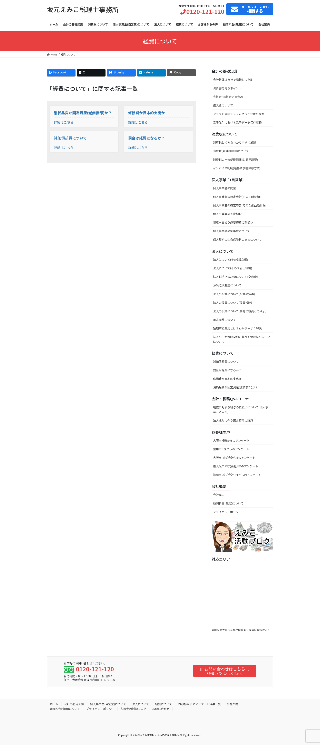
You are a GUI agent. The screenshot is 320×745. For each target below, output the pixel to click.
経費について (163, 704)
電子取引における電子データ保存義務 (237, 122)
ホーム (54, 704)
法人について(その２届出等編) (232, 268)
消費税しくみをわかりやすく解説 (234, 142)
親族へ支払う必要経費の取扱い (233, 222)
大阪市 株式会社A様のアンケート (234, 458)
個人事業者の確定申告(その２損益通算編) (239, 205)
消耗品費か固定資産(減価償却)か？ (83, 112)
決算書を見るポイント (227, 88)
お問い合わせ (160, 709)
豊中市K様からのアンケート (231, 449)
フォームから (249, 9)
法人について (140, 704)
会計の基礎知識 (74, 704)
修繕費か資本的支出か (146, 112)
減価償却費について (70, 138)
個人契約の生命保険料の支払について (237, 239)
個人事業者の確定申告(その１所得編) (237, 197)
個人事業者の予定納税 (227, 214)
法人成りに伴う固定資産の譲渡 (233, 420)
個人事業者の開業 (224, 188)
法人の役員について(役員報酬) (232, 302)
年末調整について (224, 320)
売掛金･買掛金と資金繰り (229, 97)
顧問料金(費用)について (228, 503)
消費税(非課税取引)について (231, 151)
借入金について (223, 105)
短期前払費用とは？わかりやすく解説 (237, 328)
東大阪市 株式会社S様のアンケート (235, 466)
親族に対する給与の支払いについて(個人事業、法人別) (240, 409)
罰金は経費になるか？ (146, 138)
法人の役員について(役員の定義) (234, 294)
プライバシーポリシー (227, 512)
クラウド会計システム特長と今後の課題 (238, 114)
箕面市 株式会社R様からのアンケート (237, 475)
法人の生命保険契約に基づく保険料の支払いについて (241, 339)
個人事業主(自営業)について (108, 704)
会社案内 (218, 495)
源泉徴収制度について (227, 285)
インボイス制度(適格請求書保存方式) (237, 168)
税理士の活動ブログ (133, 709)
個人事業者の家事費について (231, 231)
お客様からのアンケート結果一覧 (199, 704)
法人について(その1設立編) (230, 259)
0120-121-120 (201, 11)
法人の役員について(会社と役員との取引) (239, 311)
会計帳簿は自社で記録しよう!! (232, 80)
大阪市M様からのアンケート (231, 440)
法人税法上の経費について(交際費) (235, 277)
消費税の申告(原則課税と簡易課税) (235, 159)
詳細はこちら (63, 122)
